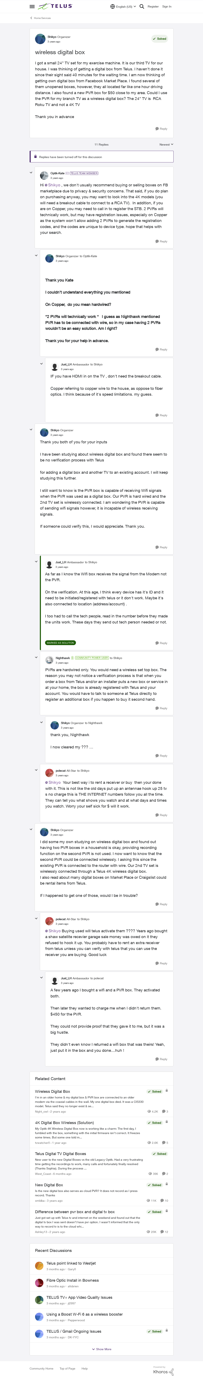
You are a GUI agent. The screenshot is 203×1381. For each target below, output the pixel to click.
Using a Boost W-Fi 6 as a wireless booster (85, 1314)
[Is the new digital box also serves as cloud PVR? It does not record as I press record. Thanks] (89, 1193)
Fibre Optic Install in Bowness (73, 1280)
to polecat (96, 978)
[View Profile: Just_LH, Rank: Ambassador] (54, 367)
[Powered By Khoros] (164, 1371)
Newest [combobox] (167, 145)
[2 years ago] (57, 1111)
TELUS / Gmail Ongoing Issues (74, 1331)
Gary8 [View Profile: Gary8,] (72, 1269)
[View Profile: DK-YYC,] (39, 1334)
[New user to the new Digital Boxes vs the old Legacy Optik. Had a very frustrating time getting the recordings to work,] (92, 1163)
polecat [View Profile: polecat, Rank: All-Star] (61, 770)
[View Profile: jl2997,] (39, 1300)
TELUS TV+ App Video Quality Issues (79, 1297)
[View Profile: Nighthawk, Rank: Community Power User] (49, 660)
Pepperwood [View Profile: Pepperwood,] (76, 1320)
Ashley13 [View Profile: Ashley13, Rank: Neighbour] (41, 1231)
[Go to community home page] (56, 6)
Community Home (41, 1368)
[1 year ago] (58, 1142)
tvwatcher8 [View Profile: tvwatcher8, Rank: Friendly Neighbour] (42, 1142)
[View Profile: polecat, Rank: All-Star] (49, 773)
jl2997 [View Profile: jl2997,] (72, 1303)
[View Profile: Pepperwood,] (39, 1317)
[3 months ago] (56, 1269)
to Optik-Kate (88, 256)
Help (85, 1368)
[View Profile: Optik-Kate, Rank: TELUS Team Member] (44, 175)
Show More (101, 1349)
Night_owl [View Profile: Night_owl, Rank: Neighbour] (41, 1111)
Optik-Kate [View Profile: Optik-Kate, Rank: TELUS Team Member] (57, 173)
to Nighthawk (93, 723)
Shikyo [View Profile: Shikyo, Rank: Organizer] (52, 37)
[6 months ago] (61, 1174)
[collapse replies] (31, 172)
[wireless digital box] (56, 178)
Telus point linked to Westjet (71, 1263)
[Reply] (161, 129)
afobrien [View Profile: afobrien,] (73, 1286)
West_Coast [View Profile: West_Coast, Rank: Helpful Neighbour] (43, 1173)
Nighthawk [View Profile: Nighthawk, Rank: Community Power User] (63, 658)
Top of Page (67, 1368)
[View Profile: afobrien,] (39, 1283)
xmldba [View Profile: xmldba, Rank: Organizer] (40, 1200)
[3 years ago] (54, 1200)
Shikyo (54, 185)
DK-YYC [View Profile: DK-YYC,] (73, 1337)
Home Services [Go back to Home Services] (40, 18)
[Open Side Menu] (32, 6)
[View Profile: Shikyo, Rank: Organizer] (40, 39)
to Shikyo (96, 364)
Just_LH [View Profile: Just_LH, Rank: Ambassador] (66, 364)
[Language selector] (123, 6)
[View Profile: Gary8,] (39, 1266)
